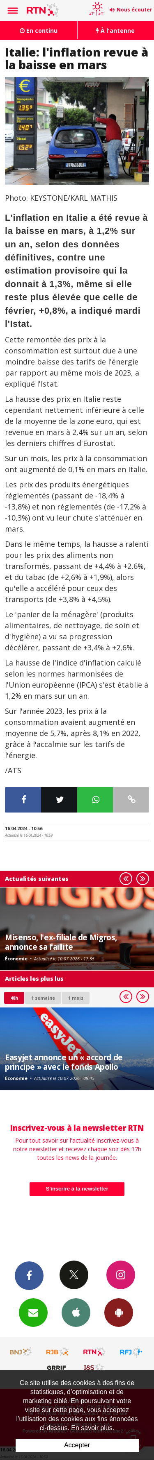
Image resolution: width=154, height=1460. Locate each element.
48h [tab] (14, 998)
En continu (38, 30)
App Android (118, 1312)
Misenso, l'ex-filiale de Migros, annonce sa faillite (61, 941)
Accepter (77, 1445)
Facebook (29, 1275)
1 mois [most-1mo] (75, 998)
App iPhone (76, 1312)
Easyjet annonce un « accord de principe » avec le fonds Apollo (64, 1061)
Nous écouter (134, 9)
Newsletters (33, 1312)
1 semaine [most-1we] (43, 998)
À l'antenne (115, 30)
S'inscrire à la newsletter (77, 1189)
